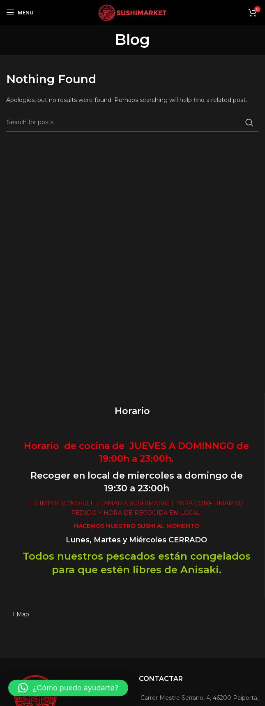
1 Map (20, 614)
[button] (68, 688)
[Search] (132, 122)
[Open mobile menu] (20, 12)
